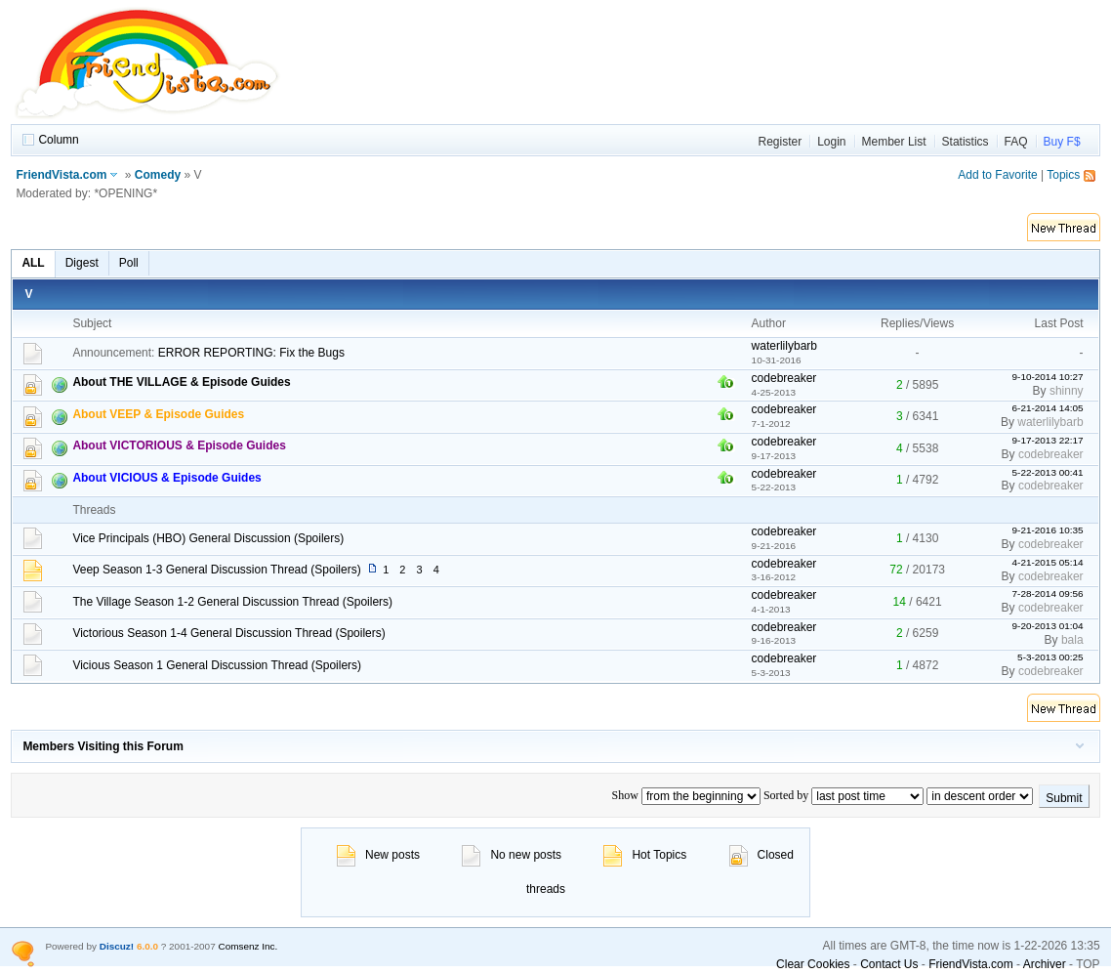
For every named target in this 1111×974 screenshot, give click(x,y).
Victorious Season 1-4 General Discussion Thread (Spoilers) (228, 633)
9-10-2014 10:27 (1048, 376)
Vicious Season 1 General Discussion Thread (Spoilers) (216, 665)
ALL (32, 263)
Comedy (158, 175)
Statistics (965, 141)
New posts (378, 855)
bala (1072, 640)
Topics (1063, 175)
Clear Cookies (812, 964)
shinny (1066, 391)
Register (780, 141)
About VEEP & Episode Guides (158, 414)
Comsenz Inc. (247, 946)
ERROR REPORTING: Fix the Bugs (251, 353)
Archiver (1044, 964)
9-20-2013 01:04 (1048, 625)
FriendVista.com (61, 175)
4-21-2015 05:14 (1048, 562)
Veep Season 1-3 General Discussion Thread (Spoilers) (216, 569)
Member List (894, 141)
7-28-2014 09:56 (1048, 593)
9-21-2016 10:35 (1048, 530)
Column (58, 140)
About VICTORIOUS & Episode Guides (178, 445)
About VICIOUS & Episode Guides (166, 478)
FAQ (1016, 141)
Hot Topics (644, 855)
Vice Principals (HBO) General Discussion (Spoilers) (208, 538)
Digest (82, 263)
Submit (1064, 798)
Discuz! (117, 946)
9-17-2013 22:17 (1048, 440)
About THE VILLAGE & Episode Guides (181, 382)
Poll (129, 263)
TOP (1087, 964)
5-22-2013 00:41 (1048, 472)
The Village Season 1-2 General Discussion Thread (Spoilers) (232, 602)
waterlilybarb (784, 346)
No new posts (511, 855)
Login (831, 141)
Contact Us (889, 964)
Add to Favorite (997, 175)
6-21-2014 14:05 (1048, 407)
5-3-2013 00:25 (1050, 657)
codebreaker (784, 378)
